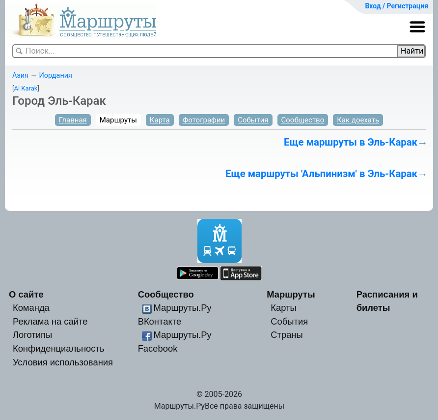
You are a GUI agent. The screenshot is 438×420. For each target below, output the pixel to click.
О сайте (26, 294)
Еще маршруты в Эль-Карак (350, 142)
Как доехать (358, 120)
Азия (20, 75)
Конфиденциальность (59, 348)
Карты (283, 307)
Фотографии (204, 120)
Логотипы (32, 335)
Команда (31, 307)
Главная (73, 120)
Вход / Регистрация (396, 6)
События (253, 120)
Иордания (55, 75)
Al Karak (25, 88)
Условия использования (63, 362)
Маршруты (118, 120)
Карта (160, 120)
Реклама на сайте (50, 321)
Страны (287, 335)
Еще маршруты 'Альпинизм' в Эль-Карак (321, 174)
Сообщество (303, 120)
